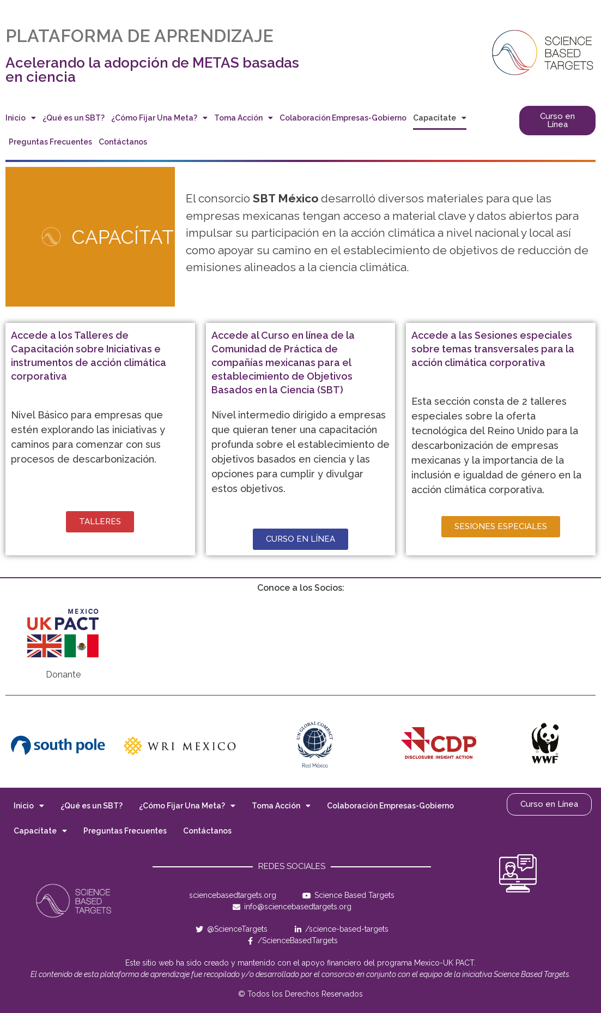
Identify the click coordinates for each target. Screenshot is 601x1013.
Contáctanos (123, 141)
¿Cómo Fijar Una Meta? (159, 118)
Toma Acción (243, 118)
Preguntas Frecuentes (50, 141)
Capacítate (439, 118)
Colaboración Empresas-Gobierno (343, 117)
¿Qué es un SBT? (74, 117)
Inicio (20, 118)
